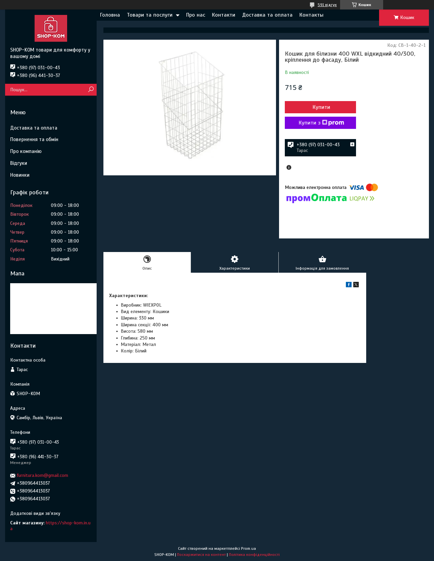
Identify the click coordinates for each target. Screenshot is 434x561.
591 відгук (327, 4)
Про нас (195, 15)
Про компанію (26, 151)
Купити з (321, 122)
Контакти (223, 15)
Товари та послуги (150, 15)
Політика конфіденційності (254, 554)
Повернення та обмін (34, 139)
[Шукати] (91, 90)
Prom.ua (248, 548)
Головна (110, 15)
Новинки (19, 175)
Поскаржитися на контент (201, 554)
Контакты (311, 15)
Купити (321, 107)
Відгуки (18, 163)
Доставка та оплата (267, 15)
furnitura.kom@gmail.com (42, 475)
